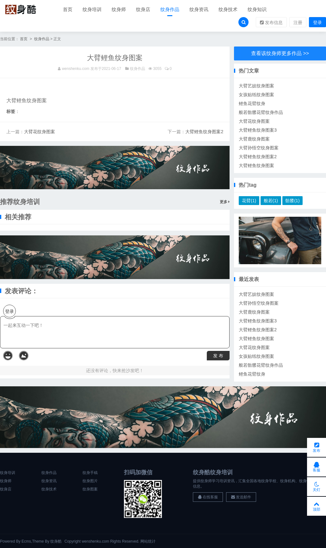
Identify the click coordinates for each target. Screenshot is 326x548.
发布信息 (271, 22)
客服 (316, 467)
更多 (225, 202)
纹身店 (143, 9)
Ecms (26, 541)
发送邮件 (241, 497)
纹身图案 (90, 489)
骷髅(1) (292, 200)
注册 (297, 22)
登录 (317, 22)
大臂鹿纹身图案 (254, 138)
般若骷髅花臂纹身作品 (261, 112)
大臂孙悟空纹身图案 (259, 147)
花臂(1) (249, 200)
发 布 (218, 355)
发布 (316, 447)
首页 (67, 9)
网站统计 (148, 541)
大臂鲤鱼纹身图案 (256, 165)
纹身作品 (169, 9)
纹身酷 (56, 541)
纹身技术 (227, 9)
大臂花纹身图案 (39, 131)
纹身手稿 (90, 472)
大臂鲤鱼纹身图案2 (204, 131)
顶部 (316, 506)
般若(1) (271, 200)
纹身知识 (257, 9)
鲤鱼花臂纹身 (252, 103)
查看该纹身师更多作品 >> (280, 53)
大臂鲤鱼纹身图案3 (258, 130)
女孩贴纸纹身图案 (256, 94)
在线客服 (208, 497)
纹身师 (119, 9)
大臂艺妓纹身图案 (256, 85)
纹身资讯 (198, 9)
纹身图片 (90, 481)
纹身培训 (92, 9)
